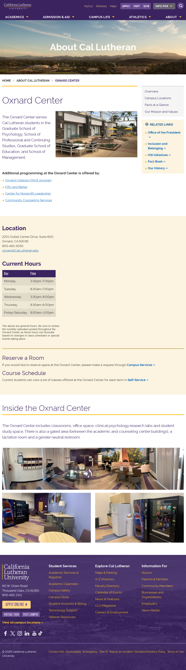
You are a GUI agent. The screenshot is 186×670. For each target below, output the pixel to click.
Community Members (157, 586)
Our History (156, 168)
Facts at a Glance (157, 105)
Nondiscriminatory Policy (149, 651)
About (171, 17)
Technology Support (63, 610)
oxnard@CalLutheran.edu (20, 250)
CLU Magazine (105, 605)
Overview (151, 91)
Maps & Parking (106, 572)
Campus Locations (158, 98)
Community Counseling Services (28, 200)
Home (6, 80)
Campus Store (59, 597)
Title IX (103, 651)
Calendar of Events (108, 592)
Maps (113, 6)
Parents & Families (155, 579)
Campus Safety (59, 590)
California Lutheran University (17, 8)
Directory (101, 6)
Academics (14, 17)
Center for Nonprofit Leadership (28, 193)
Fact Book (155, 161)
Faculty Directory (107, 586)
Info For (161, 6)
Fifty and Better (16, 187)
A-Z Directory (104, 579)
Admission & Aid (56, 17)
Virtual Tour (11, 614)
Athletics (138, 17)
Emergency (90, 651)
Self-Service (136, 380)
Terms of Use (175, 651)
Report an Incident (121, 651)
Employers (149, 603)
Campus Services (139, 365)
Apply (126, 6)
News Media (150, 610)
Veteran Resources (62, 617)
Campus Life (99, 17)
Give (146, 6)
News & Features (107, 599)
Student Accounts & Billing (67, 603)
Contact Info (56, 651)
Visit (137, 6)
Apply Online (14, 604)
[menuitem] (164, 6)
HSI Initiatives (158, 155)
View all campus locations (21, 622)
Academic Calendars (63, 584)
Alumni (147, 572)
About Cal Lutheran (93, 47)
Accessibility (73, 651)
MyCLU (88, 6)
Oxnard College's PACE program (28, 180)
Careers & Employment (111, 612)
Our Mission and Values (161, 111)
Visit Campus (31, 614)
